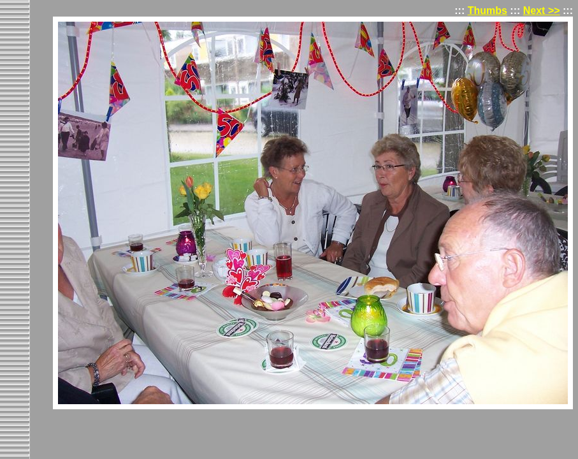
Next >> (541, 10)
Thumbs (487, 10)
